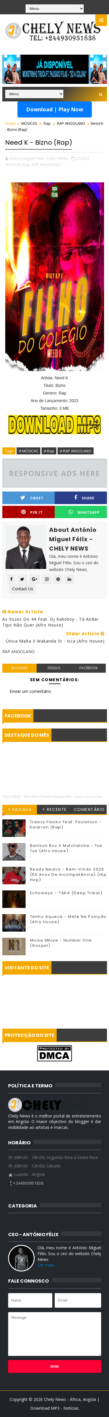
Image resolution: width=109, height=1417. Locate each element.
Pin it (32, 512)
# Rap (49, 451)
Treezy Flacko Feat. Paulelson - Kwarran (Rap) (66, 824)
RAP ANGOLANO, (46, 164)
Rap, (27, 164)
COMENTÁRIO (89, 809)
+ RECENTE (54, 809)
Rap (47, 123)
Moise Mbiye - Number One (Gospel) (61, 942)
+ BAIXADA (20, 809)
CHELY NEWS (11, 796)
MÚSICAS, (13, 164)
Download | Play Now (54, 109)
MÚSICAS (29, 123)
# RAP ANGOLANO (75, 451)
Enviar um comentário (30, 691)
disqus (54, 667)
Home (10, 123)
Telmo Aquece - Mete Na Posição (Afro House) (68, 919)
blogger (19, 667)
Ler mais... (46, 1265)
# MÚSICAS (28, 451)
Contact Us (22, 588)
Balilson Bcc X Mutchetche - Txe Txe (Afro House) (66, 848)
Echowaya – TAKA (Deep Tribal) (66, 893)
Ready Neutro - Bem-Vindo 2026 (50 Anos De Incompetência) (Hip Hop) (68, 874)
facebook (88, 667)
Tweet (32, 498)
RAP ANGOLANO (71, 123)
